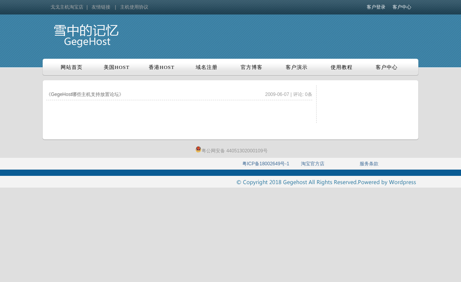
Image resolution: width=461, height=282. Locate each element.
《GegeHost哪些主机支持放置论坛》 (85, 94)
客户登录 (376, 7)
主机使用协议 (134, 7)
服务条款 (369, 163)
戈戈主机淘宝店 (66, 7)
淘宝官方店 (312, 163)
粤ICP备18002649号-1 (265, 163)
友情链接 (101, 7)
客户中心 (402, 7)
